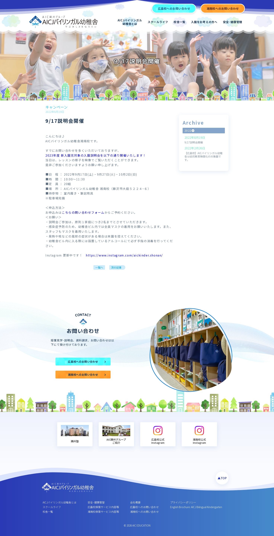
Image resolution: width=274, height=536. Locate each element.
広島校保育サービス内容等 (103, 507)
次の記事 (116, 267)
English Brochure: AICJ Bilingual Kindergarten (196, 507)
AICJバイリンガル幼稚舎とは (130, 22)
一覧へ (99, 267)
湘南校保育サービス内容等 (103, 511)
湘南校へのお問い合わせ (144, 511)
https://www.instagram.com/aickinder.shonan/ (124, 255)
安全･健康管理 (232, 22)
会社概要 (135, 502)
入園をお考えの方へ (204, 22)
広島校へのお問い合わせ (144, 507)
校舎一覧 (179, 22)
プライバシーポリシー (183, 502)
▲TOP (222, 478)
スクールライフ (158, 22)
